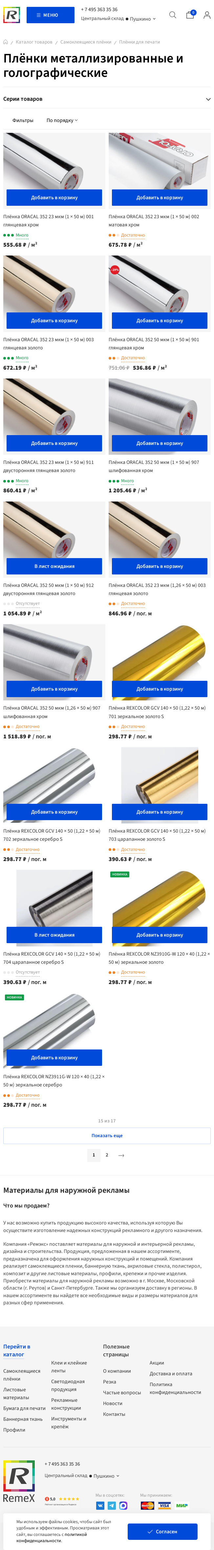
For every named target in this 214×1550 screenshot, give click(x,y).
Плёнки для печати (139, 42)
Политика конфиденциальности (175, 1388)
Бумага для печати (24, 1408)
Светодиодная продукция (68, 1385)
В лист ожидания (54, 566)
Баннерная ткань (23, 1418)
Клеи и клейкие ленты (69, 1366)
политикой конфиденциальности (51, 1537)
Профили (14, 1429)
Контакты (114, 1414)
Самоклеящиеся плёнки (85, 42)
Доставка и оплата (171, 1373)
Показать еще (107, 1135)
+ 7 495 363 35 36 (99, 9)
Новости (112, 1403)
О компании (117, 1370)
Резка (109, 1381)
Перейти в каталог (16, 1350)
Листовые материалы (16, 1393)
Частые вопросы (122, 1392)
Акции (157, 1362)
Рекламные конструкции (66, 1403)
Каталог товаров (34, 42)
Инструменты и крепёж (68, 1422)
